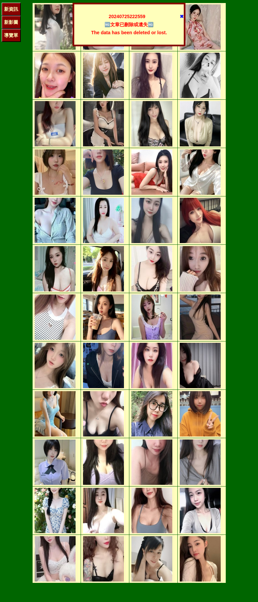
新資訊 (11, 9)
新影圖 (11, 22)
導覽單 (11, 35)
